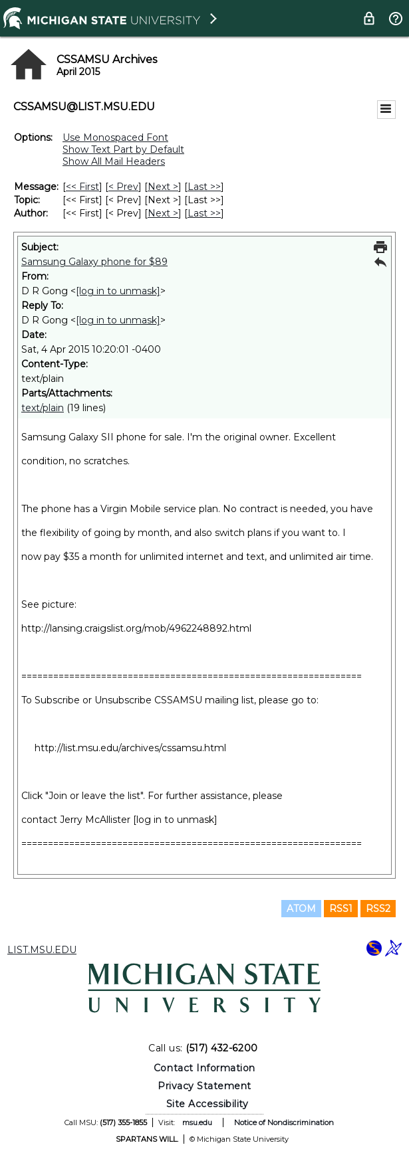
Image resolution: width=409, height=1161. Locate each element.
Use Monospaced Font (115, 137)
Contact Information (204, 1068)
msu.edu (197, 1122)
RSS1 (340, 909)
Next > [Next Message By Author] (163, 213)
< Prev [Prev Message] (123, 187)
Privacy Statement (204, 1086)
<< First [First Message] (82, 187)
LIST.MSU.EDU (41, 950)
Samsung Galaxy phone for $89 (94, 262)
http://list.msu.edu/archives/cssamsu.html (130, 748)
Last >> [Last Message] (204, 187)
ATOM (301, 909)
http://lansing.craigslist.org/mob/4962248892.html (136, 628)
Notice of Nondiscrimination (284, 1122)
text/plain (42, 408)
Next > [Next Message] (163, 187)
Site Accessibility (207, 1104)
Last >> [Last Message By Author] (204, 213)
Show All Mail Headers (114, 161)
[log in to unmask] (118, 291)
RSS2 (378, 909)
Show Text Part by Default (123, 149)
